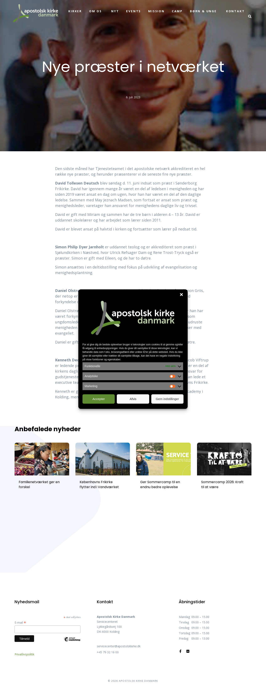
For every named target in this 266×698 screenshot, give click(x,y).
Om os (95, 11)
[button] (181, 294)
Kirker (75, 11)
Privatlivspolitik (24, 654)
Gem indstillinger (167, 399)
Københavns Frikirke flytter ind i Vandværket (99, 484)
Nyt (115, 11)
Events (133, 11)
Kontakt (235, 11)
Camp (177, 11)
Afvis (133, 399)
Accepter (98, 399)
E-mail (20, 622)
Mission (156, 11)
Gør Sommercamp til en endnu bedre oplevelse (160, 484)
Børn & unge (203, 11)
